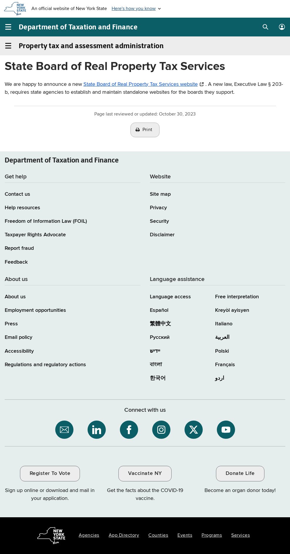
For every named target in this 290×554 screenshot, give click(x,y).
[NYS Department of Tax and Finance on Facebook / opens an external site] (129, 430)
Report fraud (19, 248)
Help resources (22, 207)
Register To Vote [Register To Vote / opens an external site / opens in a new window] (50, 473)
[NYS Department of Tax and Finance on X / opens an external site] (194, 430)
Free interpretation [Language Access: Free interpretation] (237, 296)
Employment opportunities (35, 310)
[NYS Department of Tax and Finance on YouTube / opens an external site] (226, 430)
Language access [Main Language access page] (170, 296)
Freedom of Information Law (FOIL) (46, 221)
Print (147, 130)
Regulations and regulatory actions (45, 364)
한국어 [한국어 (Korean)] (158, 378)
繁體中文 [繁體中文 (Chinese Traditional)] (160, 324)
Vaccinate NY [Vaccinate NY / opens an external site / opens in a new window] (145, 473)
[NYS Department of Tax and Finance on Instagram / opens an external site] (161, 430)
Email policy (18, 337)
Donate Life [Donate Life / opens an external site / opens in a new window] (240, 473)
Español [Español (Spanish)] (159, 310)
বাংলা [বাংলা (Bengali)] (156, 364)
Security (159, 221)
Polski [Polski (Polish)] (222, 351)
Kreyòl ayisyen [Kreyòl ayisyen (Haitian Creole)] (232, 310)
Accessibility (19, 351)
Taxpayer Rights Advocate (35, 234)
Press (11, 324)
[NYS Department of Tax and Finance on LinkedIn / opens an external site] (97, 430)
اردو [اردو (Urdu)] (219, 378)
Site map (160, 194)
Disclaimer (162, 234)
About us (15, 296)
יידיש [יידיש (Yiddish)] (155, 351)
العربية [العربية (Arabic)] (222, 337)
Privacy (158, 207)
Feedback (16, 262)
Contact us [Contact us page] (17, 194)
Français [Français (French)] (225, 364)
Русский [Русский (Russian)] (160, 337)
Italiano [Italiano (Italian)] (223, 324)
